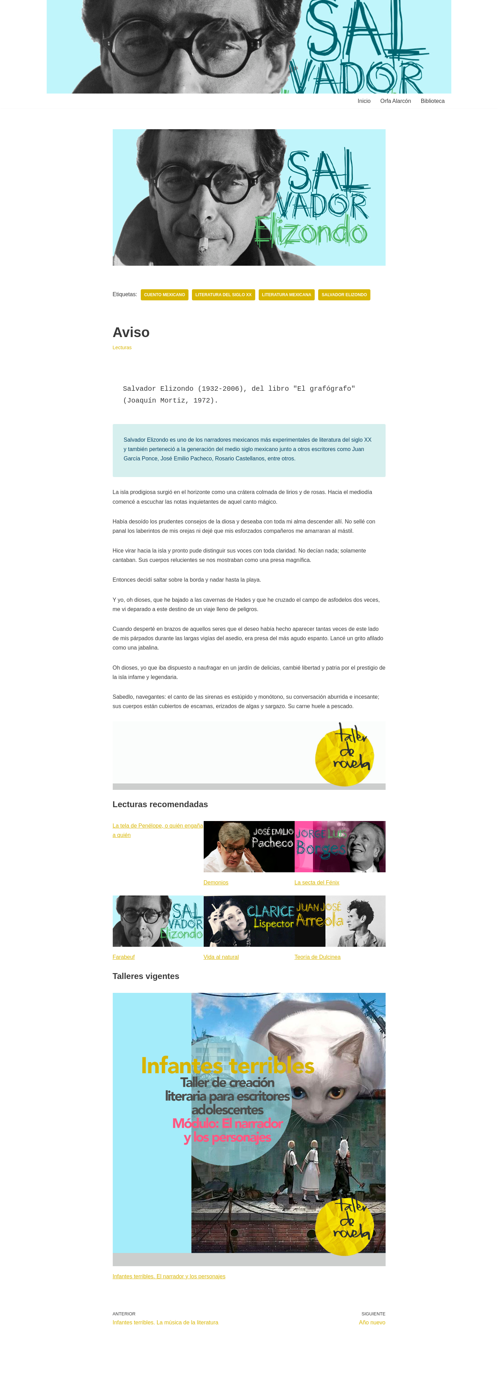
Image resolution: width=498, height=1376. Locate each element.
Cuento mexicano (164, 294)
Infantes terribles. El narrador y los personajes (169, 1276)
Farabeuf (124, 957)
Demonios (216, 882)
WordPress (131, 1367)
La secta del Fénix (317, 882)
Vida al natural (221, 957)
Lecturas (122, 347)
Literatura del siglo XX (223, 294)
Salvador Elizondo (344, 294)
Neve (58, 1367)
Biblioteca (433, 101)
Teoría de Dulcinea (318, 957)
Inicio (364, 101)
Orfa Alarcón (395, 101)
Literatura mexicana (287, 294)
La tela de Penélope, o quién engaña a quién (158, 830)
